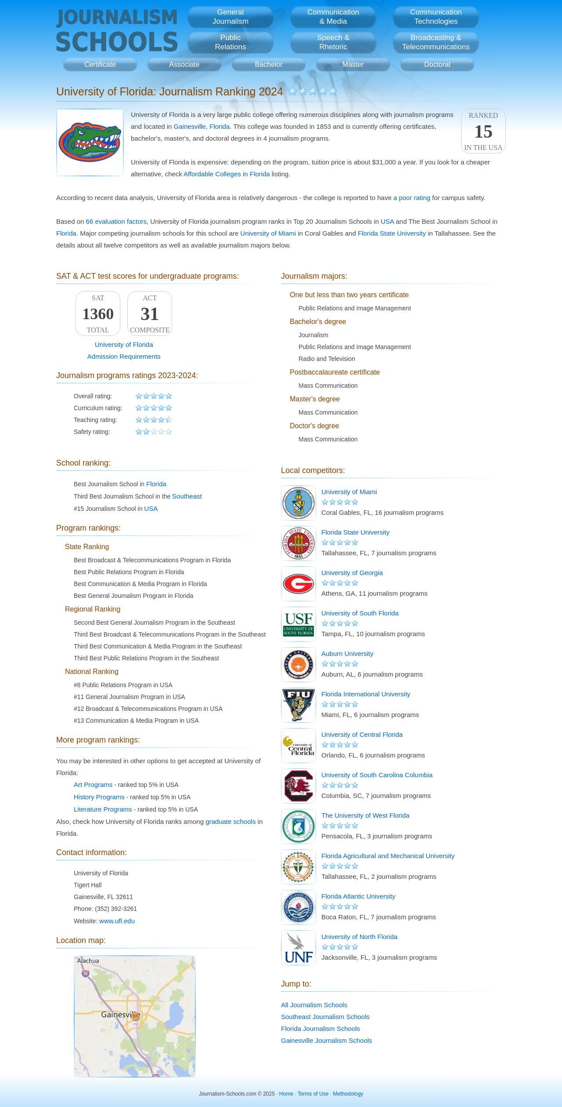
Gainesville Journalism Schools (326, 1040)
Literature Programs (103, 809)
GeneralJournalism (231, 16)
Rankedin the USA (483, 131)
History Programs (99, 797)
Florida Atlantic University (358, 896)
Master (353, 64)
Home (286, 1094)
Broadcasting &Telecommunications (436, 42)
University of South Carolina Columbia (376, 775)
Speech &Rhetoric (333, 42)
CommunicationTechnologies (436, 16)
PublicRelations (230, 42)
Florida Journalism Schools (320, 1028)
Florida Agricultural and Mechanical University (387, 855)
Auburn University (347, 653)
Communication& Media (333, 16)
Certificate (100, 64)
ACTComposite (150, 314)
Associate (184, 64)
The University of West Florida (365, 815)
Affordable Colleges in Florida (227, 174)
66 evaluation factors (116, 221)
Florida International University (366, 694)
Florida (219, 126)
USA (387, 221)
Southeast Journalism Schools (325, 1016)
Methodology (348, 1094)
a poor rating (411, 197)
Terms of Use (313, 1094)
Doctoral (437, 64)
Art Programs (93, 784)
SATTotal (98, 314)
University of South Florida (360, 613)
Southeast (187, 496)
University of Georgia (352, 572)
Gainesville (190, 126)
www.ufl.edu (117, 921)
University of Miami (268, 233)
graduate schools (230, 821)
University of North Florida (359, 936)
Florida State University (392, 233)
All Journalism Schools (314, 1005)
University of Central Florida (362, 734)
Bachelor (268, 64)
